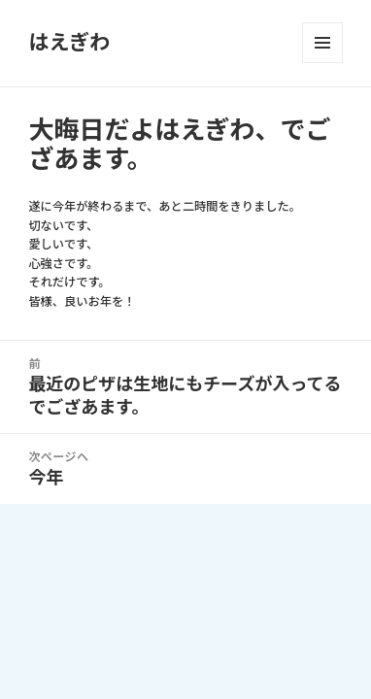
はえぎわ (69, 42)
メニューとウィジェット (322, 42)
